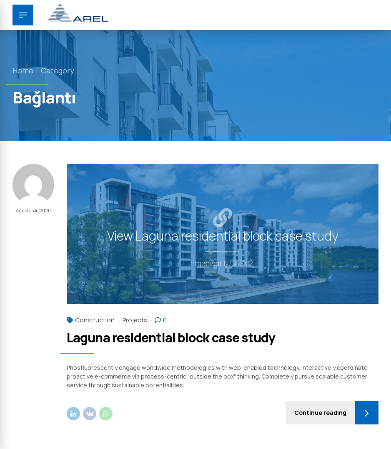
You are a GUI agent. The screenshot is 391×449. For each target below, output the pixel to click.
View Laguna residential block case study (223, 236)
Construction (95, 320)
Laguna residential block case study (171, 337)
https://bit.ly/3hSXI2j (222, 264)
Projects (135, 320)
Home (23, 70)
